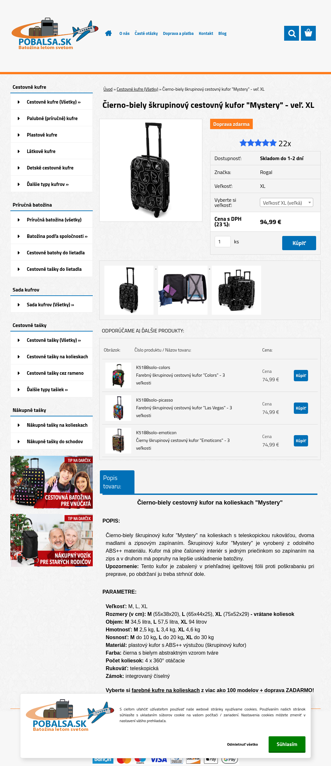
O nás (125, 33)
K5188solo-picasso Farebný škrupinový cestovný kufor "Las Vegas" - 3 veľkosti (184, 407)
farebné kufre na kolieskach (166, 690)
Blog (222, 33)
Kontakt (206, 33)
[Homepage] (105, 33)
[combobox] (286, 202)
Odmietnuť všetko (242, 744)
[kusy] (223, 241)
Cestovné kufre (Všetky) (137, 89)
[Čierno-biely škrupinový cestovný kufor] (151, 122)
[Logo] (54, 33)
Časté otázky (146, 33)
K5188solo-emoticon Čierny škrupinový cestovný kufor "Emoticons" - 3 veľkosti (183, 440)
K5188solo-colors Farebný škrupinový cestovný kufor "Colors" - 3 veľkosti (180, 375)
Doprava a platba (178, 33)
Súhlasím (287, 744)
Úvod (107, 89)
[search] (291, 33)
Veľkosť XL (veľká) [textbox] (282, 203)
